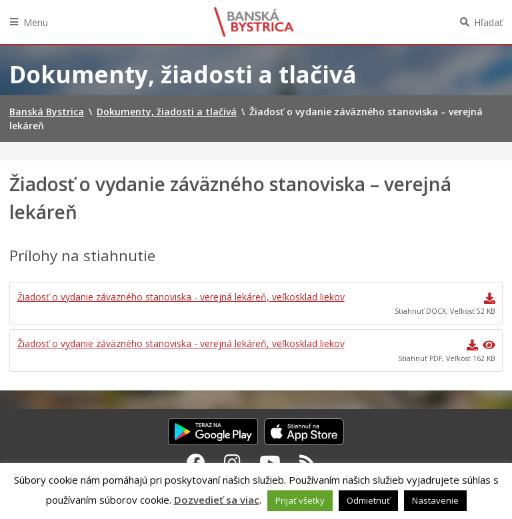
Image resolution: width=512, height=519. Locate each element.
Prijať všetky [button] (300, 500)
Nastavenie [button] (435, 500)
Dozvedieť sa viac (216, 499)
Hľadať (488, 22)
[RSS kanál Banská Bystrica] (307, 462)
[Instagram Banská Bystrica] (232, 462)
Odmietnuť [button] (368, 500)
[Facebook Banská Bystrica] (196, 462)
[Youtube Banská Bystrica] (270, 462)
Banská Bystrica (254, 22)
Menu (35, 22)
